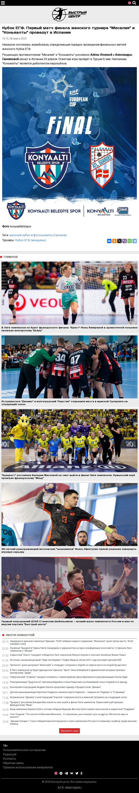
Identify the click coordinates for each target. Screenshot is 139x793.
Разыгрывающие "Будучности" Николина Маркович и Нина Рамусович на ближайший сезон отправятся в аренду (68, 682)
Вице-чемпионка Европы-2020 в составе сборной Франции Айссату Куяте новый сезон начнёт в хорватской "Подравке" (72, 709)
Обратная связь (13, 763)
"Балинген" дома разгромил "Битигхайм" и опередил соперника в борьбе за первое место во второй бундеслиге (68, 665)
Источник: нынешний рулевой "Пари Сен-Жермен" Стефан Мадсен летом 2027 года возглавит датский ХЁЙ (65, 660)
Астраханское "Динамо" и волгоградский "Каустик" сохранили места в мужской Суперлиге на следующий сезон (68, 697)
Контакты (9, 758)
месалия (61, 235)
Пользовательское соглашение (24, 750)
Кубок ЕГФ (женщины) (30, 240)
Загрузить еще (69, 730)
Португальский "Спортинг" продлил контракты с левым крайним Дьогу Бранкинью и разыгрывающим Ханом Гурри (68, 677)
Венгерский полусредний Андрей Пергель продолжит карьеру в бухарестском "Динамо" (55, 687)
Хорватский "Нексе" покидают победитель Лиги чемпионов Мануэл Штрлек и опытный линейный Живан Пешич (68, 655)
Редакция (9, 754)
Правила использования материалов (28, 767)
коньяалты (45, 235)
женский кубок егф (22, 235)
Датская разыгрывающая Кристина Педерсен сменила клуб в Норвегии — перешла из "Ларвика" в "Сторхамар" (67, 692)
